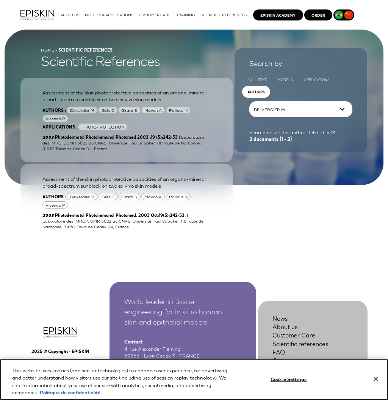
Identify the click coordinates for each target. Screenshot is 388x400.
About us (284, 326)
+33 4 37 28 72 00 (162, 362)
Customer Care (293, 335)
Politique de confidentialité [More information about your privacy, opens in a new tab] (70, 396)
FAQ (278, 352)
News (280, 318)
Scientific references (300, 343)
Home (47, 49)
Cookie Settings (289, 383)
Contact (283, 360)
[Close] (376, 383)
